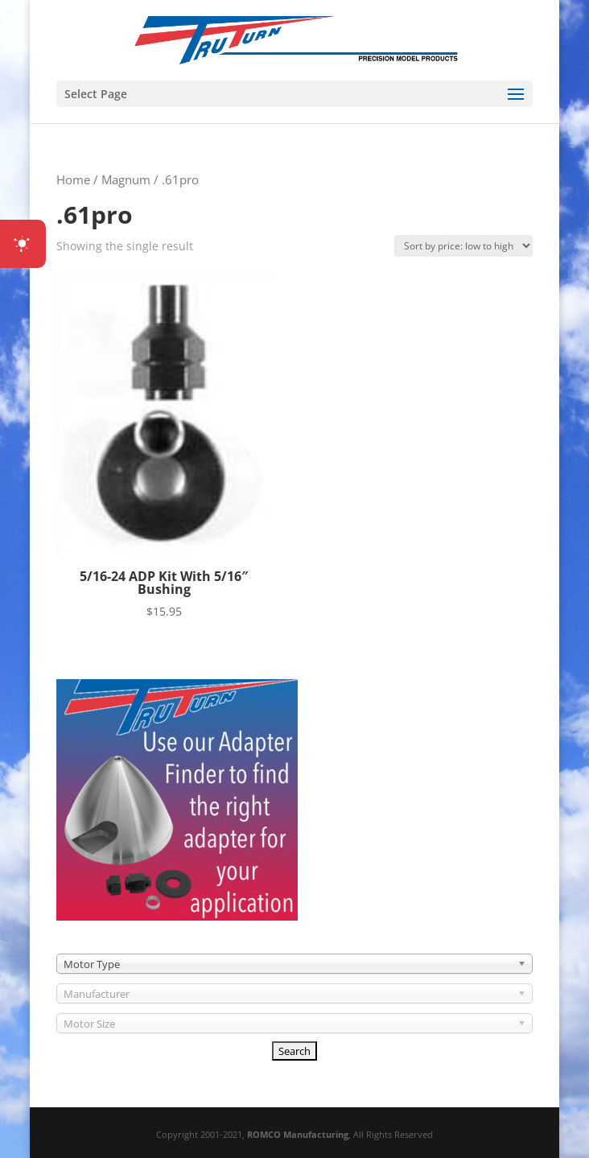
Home (73, 179)
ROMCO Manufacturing (297, 1134)
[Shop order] (463, 246)
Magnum (125, 179)
